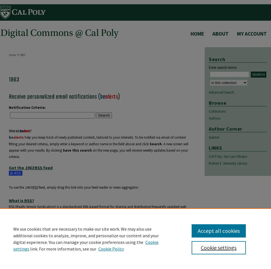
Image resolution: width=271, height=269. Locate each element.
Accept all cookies (219, 230)
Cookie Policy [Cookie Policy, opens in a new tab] (111, 249)
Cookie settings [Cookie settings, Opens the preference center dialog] (218, 247)
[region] (135, 238)
